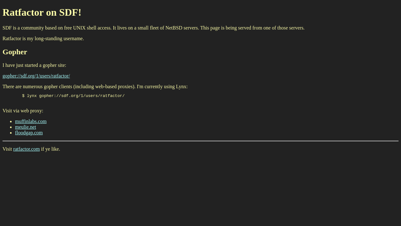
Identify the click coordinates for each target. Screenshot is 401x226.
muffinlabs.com (31, 123)
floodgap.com (29, 134)
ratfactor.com (26, 150)
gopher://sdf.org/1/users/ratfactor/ (36, 75)
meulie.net (25, 129)
